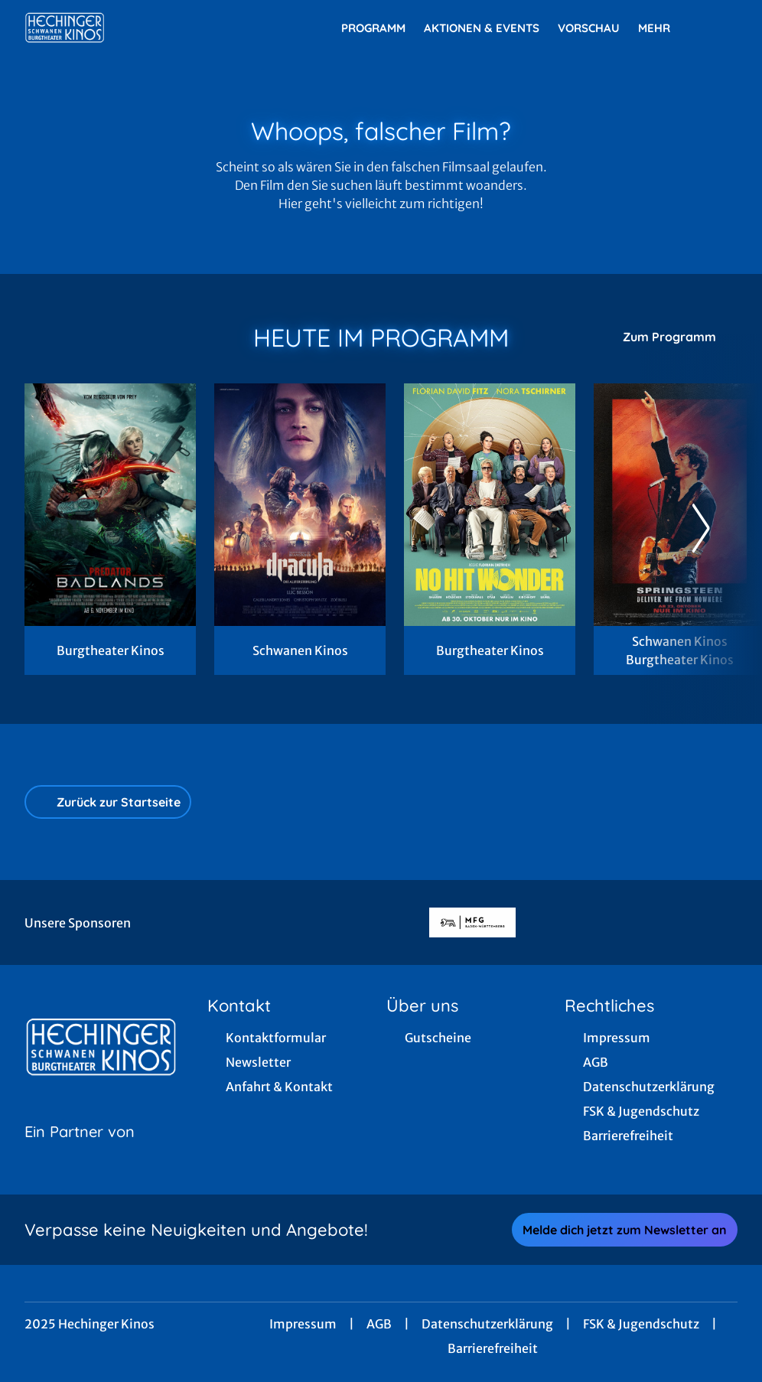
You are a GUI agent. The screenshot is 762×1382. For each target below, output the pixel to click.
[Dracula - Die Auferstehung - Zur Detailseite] (300, 504)
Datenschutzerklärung (487, 1323)
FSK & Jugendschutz (641, 1323)
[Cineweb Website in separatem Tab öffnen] (79, 1151)
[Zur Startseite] (131, 27)
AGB (379, 1323)
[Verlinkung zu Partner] (472, 922)
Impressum (303, 1323)
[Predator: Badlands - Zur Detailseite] (110, 504)
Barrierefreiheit (493, 1348)
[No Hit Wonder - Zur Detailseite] (489, 504)
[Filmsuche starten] (722, 27)
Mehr (663, 28)
